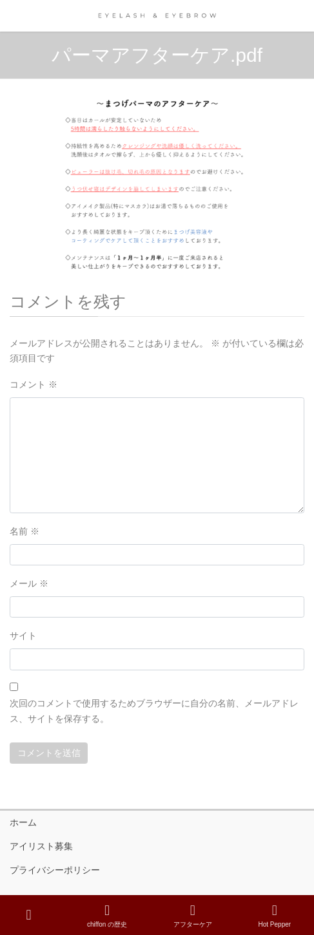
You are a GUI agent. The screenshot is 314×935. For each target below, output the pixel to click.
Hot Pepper (275, 915)
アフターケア (192, 915)
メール (29, 583)
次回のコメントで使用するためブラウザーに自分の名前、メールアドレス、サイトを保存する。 (154, 711)
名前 (24, 531)
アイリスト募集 (41, 846)
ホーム (23, 822)
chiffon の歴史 (107, 915)
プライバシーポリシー (55, 870)
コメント (33, 384)
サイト (23, 635)
